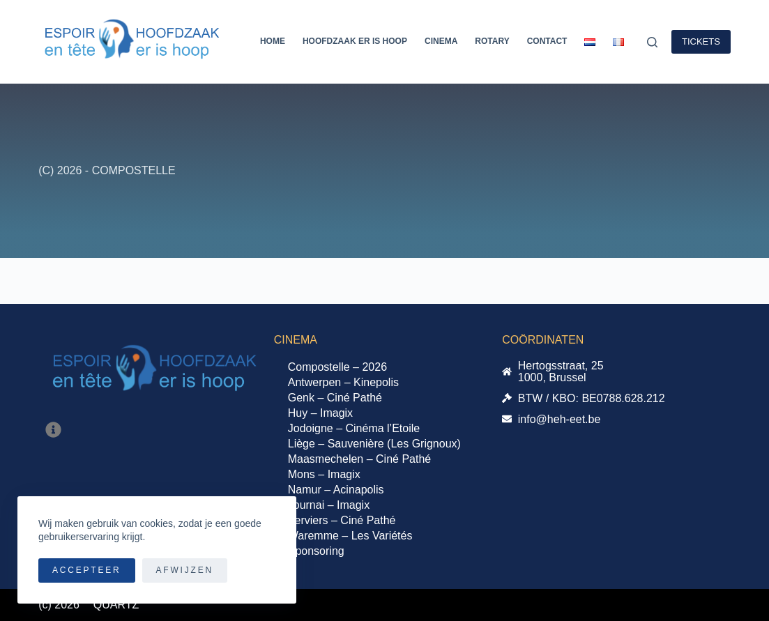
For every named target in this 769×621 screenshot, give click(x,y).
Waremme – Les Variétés (350, 536)
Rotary (492, 41)
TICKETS (701, 41)
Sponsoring (316, 551)
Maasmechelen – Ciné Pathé (359, 459)
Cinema (441, 41)
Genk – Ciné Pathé (335, 398)
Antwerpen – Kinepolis (343, 382)
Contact (547, 41)
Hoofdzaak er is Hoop (355, 41)
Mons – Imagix (324, 474)
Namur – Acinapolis (336, 490)
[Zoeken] (652, 42)
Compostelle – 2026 (337, 367)
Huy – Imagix (320, 413)
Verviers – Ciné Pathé (342, 520)
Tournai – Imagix (329, 505)
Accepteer (86, 570)
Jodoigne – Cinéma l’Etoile (354, 428)
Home (272, 41)
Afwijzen (184, 570)
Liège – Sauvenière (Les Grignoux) (374, 444)
